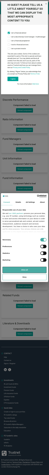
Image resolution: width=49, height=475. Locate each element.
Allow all (24, 270)
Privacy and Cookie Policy (21, 67)
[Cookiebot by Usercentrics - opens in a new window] (37, 196)
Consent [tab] (6, 202)
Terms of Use (35, 74)
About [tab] (42, 202)
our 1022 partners (16, 213)
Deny (25, 277)
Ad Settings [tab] (30, 202)
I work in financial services (20, 45)
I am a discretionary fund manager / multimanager (28, 37)
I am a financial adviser (18, 33)
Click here (35, 84)
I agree (13, 79)
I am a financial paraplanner (20, 41)
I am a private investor (18, 48)
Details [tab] (18, 202)
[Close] (46, 3)
